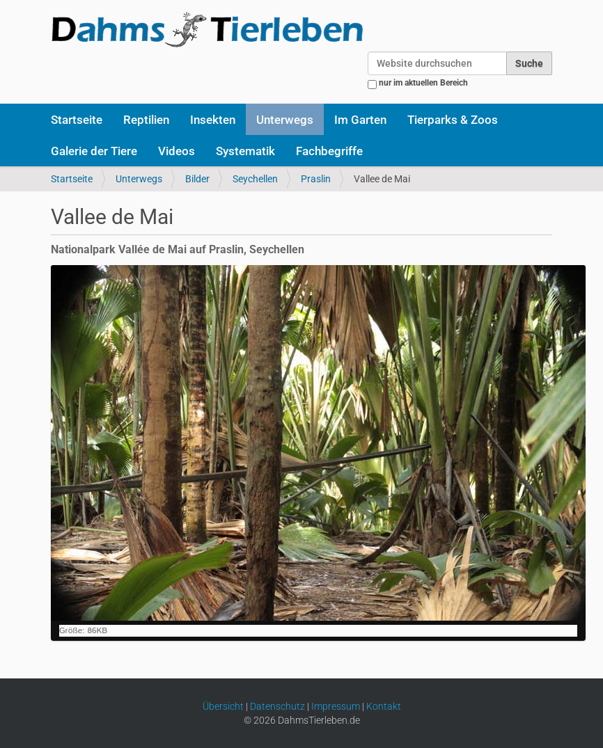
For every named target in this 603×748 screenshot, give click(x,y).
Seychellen (255, 178)
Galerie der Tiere (94, 151)
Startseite (76, 120)
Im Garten (360, 120)
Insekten (212, 120)
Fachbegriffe (329, 151)
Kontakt (383, 706)
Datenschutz (277, 706)
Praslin (316, 178)
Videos (176, 151)
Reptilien (146, 120)
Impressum (335, 706)
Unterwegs (284, 120)
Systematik (245, 151)
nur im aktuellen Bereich (423, 83)
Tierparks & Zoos (452, 120)
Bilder (197, 178)
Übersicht (223, 706)
